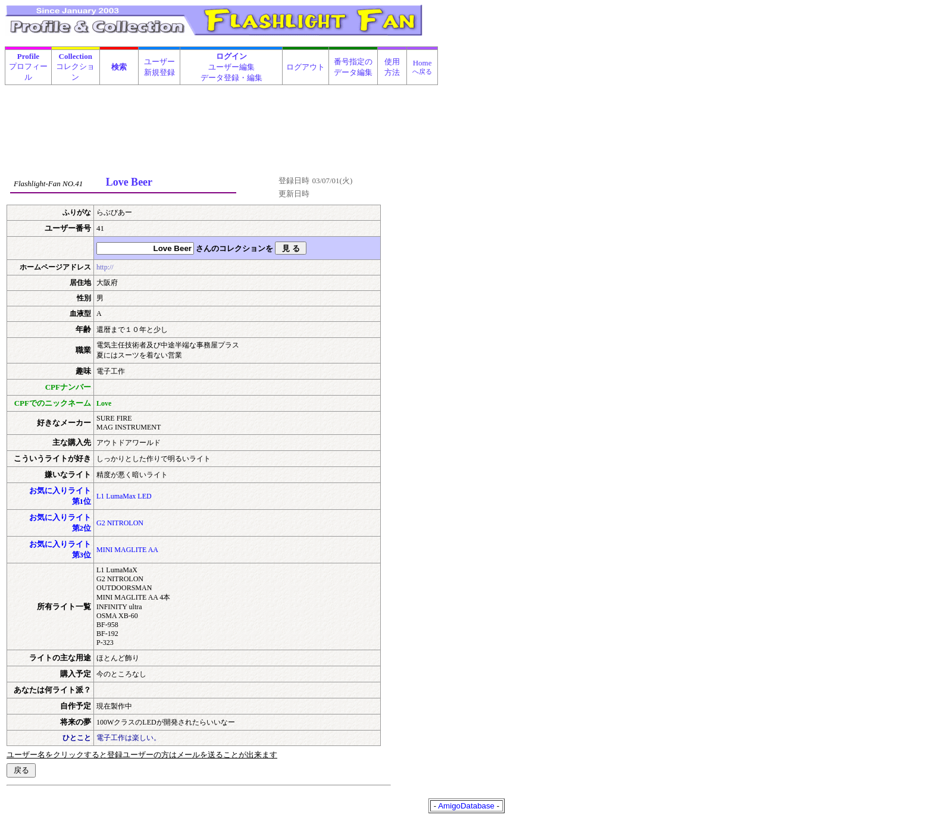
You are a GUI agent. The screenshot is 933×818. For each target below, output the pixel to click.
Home (422, 66)
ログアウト (305, 66)
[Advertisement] (222, 115)
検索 (119, 66)
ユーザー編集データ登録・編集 (231, 67)
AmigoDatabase (466, 805)
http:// (105, 267)
